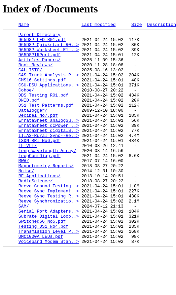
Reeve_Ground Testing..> (49, 218)
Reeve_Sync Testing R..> (49, 230)
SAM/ (24, 242)
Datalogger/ (33, 127)
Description (161, 25)
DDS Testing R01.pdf (43, 109)
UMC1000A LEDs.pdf (41, 278)
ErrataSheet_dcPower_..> (49, 145)
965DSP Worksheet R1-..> (49, 54)
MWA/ (24, 188)
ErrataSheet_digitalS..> (49, 151)
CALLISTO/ (30, 79)
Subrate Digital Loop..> (49, 254)
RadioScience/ (35, 212)
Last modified (98, 25)
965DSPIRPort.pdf (40, 61)
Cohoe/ (26, 103)
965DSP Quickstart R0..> (49, 48)
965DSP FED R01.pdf (42, 42)
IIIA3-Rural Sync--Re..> (49, 157)
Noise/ (26, 200)
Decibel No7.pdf (38, 133)
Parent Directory (40, 36)
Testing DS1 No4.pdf (43, 266)
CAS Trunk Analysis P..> (49, 85)
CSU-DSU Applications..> (49, 97)
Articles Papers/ (40, 67)
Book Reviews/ (35, 73)
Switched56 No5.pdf (42, 260)
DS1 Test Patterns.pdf (46, 121)
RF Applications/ (40, 206)
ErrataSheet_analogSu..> (49, 139)
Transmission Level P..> (49, 272)
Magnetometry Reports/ (46, 194)
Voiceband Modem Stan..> (49, 285)
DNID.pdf (29, 115)
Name (24, 25)
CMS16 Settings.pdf (42, 91)
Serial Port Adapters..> (49, 248)
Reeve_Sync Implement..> (49, 224)
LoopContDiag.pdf (40, 182)
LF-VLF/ (28, 170)
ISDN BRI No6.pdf (40, 163)
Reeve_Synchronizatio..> (49, 236)
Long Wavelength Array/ (47, 176)
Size (136, 25)
